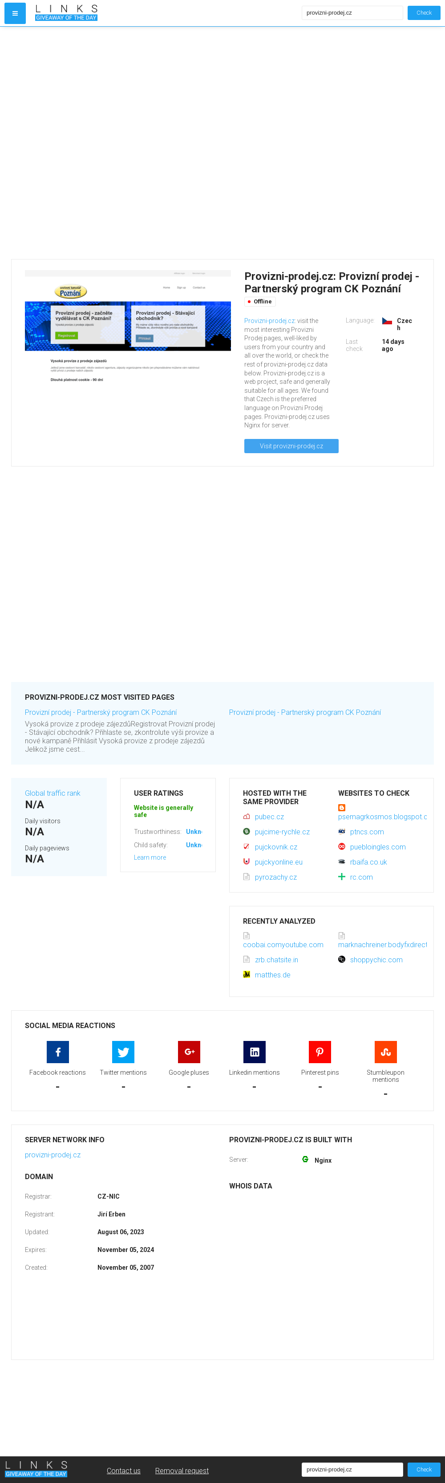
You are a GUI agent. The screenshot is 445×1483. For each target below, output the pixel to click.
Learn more (150, 857)
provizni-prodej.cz (53, 1155)
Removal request (182, 1471)
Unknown (199, 831)
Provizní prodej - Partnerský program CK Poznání (101, 712)
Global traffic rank (53, 793)
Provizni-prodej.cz (269, 320)
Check (424, 12)
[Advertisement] (110, 143)
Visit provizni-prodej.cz (291, 446)
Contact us (124, 1471)
